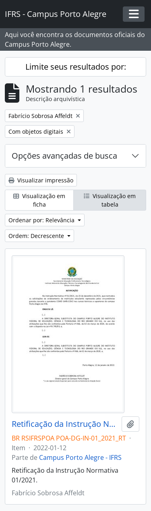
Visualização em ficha (39, 200)
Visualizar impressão (40, 180)
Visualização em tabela (110, 200)
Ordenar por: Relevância (42, 220)
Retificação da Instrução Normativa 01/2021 (65, 424)
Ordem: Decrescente (37, 236)
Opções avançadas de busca (64, 155)
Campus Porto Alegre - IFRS (80, 457)
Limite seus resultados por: (75, 66)
